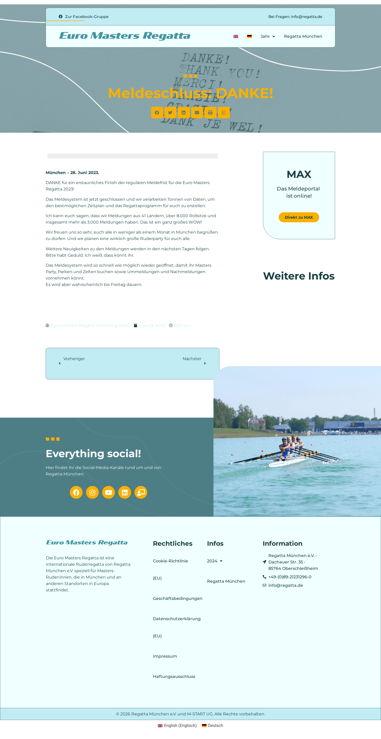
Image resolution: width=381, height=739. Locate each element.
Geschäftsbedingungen (174, 598)
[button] (157, 112)
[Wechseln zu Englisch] (235, 36)
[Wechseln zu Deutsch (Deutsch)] (212, 725)
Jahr (268, 36)
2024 (214, 560)
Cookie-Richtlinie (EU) (170, 570)
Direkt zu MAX (299, 217)
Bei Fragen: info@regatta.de (295, 16)
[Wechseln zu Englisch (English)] (177, 725)
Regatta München (303, 36)
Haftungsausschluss (174, 676)
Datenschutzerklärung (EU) (174, 627)
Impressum (165, 656)
